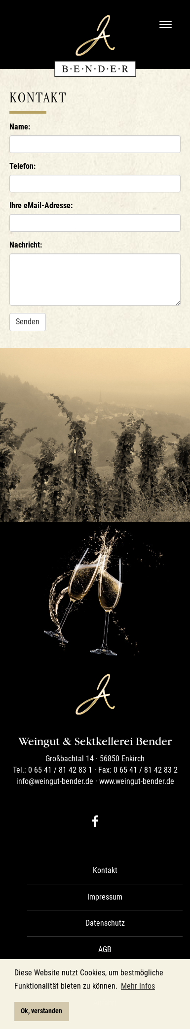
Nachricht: (25, 244)
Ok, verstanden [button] (41, 1011)
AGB (105, 949)
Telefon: (22, 166)
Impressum (104, 897)
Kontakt (105, 870)
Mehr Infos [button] (138, 986)
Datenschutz (105, 923)
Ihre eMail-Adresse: (41, 205)
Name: (19, 126)
